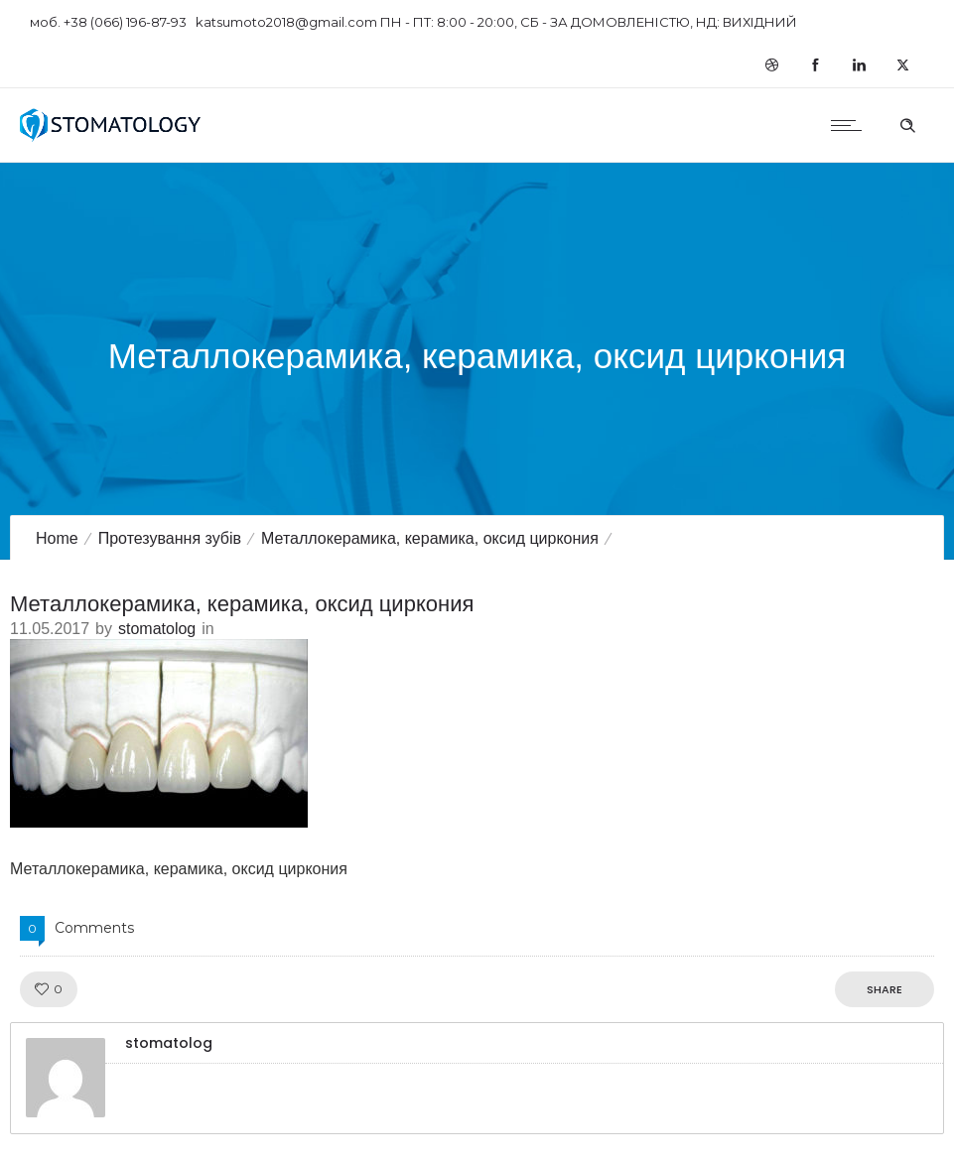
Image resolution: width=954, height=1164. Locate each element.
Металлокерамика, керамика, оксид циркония (430, 538)
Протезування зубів (169, 538)
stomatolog (157, 628)
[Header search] (907, 123)
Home (57, 538)
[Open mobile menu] (851, 125)
